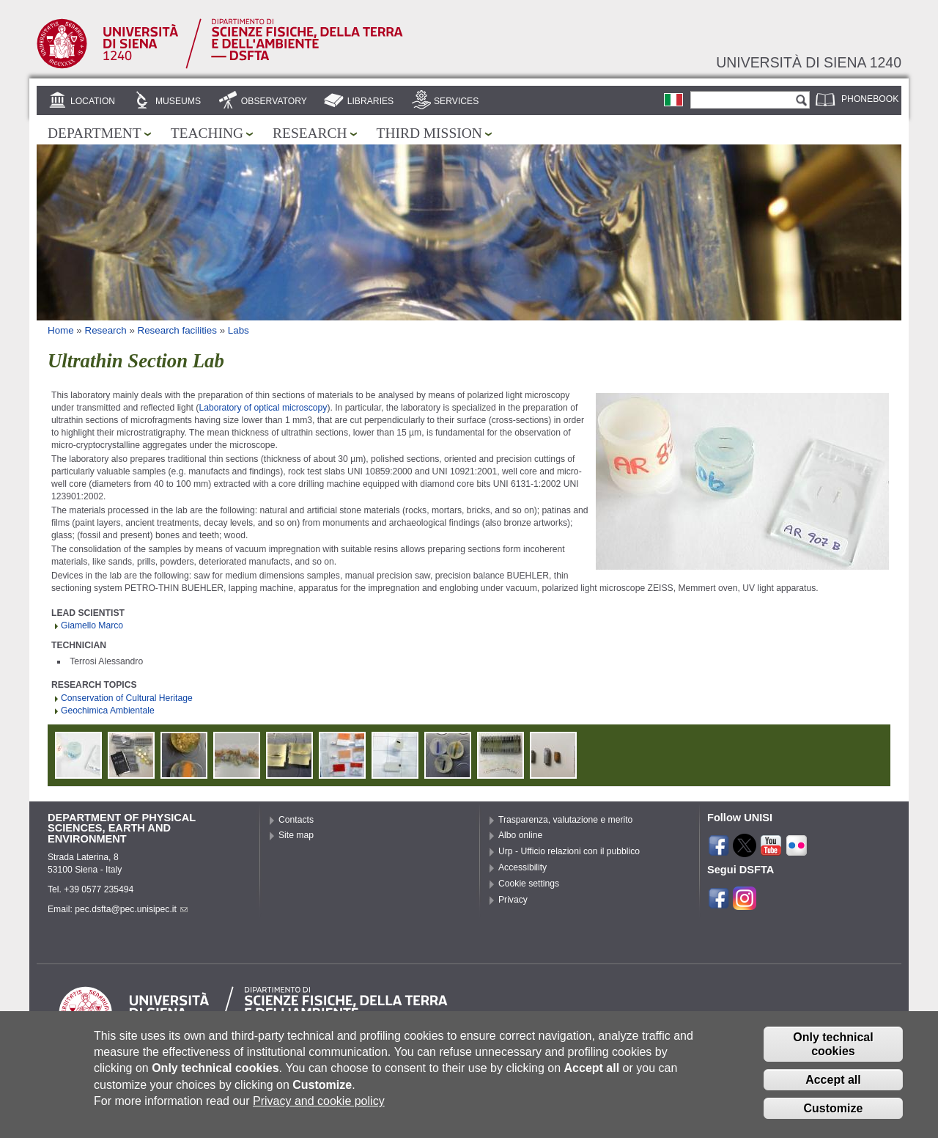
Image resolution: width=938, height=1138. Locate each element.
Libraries (370, 101)
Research (310, 133)
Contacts (296, 820)
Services (456, 101)
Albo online (520, 835)
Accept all (833, 1089)
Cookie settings (528, 883)
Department (94, 133)
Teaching (207, 133)
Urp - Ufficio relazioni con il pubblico (569, 851)
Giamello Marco (92, 625)
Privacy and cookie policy (319, 1111)
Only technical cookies (833, 1053)
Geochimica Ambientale (108, 710)
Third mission (429, 133)
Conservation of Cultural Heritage (127, 698)
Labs (238, 330)
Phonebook (869, 99)
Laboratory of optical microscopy (263, 408)
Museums (178, 101)
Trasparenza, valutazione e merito (565, 820)
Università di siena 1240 (808, 62)
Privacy (513, 900)
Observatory (274, 101)
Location (92, 101)
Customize (833, 1118)
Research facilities (177, 330)
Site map (296, 835)
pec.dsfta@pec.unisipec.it (131, 909)
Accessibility (522, 867)
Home (61, 330)
